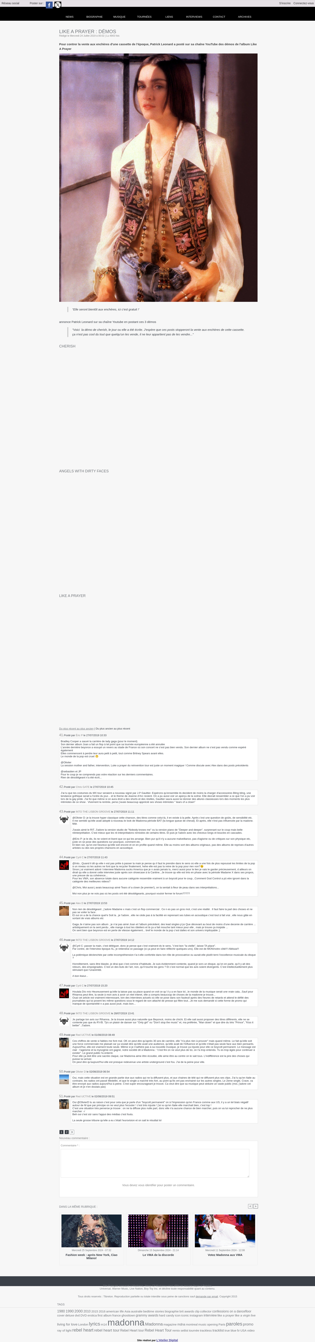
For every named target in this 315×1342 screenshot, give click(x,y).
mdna (122, 1325)
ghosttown (93, 1316)
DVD (255, 1312)
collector (190, 1312)
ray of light (194, 1325)
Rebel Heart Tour (83, 1329)
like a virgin (195, 1316)
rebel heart (210, 1324)
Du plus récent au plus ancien (76, 728)
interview (167, 1316)
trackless (125, 1329)
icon (137, 1316)
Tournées (144, 16)
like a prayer (180, 1316)
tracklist (136, 1329)
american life (109, 1312)
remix (98, 1329)
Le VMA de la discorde (158, 1255)
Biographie (94, 16)
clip (182, 1312)
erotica (61, 1316)
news (70, 16)
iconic (144, 1316)
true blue (147, 1329)
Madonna (98, 1325)
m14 (249, 1316)
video (165, 1329)
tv (154, 1329)
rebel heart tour (232, 1325)
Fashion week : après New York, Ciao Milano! (92, 1255)
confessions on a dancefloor (213, 1312)
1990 (68, 1312)
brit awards (173, 1312)
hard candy (127, 1316)
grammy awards (110, 1316)
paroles (170, 1324)
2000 (76, 1312)
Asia (120, 1312)
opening (150, 1325)
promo (182, 1325)
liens (169, 16)
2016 (97, 1312)
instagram (154, 1316)
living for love (217, 1316)
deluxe (242, 1312)
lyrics (241, 1316)
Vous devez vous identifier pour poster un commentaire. (158, 1185)
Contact (219, 16)
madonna (73, 1323)
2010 (84, 1312)
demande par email (207, 1297)
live (205, 1316)
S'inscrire (285, 3)
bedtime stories (143, 1312)
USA (159, 1329)
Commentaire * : (70, 1146)
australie (128, 1312)
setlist (106, 1329)
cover (234, 1312)
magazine (113, 1325)
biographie (159, 1312)
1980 (60, 1312)
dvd (249, 1312)
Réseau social (10, 3)
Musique (119, 16)
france (83, 1316)
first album (72, 1316)
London (231, 1316)
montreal (132, 1325)
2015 (91, 1312)
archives (244, 16)
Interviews (194, 16)
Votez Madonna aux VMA (225, 1255)
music (141, 1325)
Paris (159, 1325)
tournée (114, 1329)
